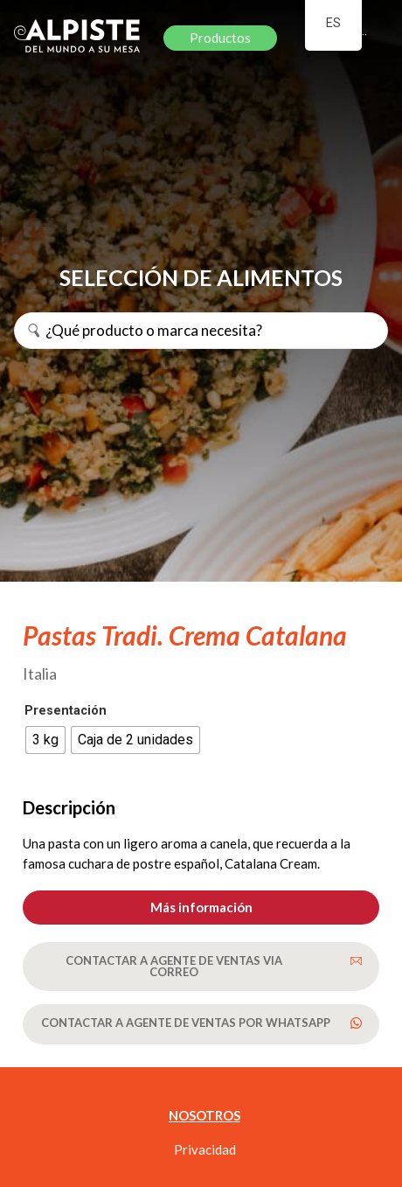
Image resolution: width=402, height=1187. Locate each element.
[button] (201, 907)
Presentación (65, 711)
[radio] (45, 740)
